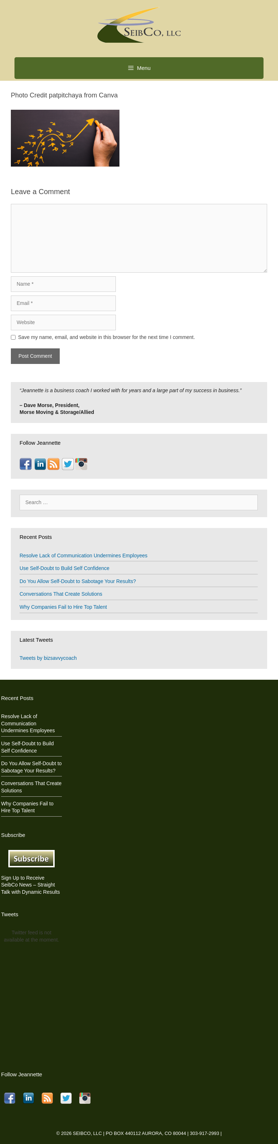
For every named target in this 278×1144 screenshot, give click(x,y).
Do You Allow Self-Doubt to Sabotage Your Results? (78, 581)
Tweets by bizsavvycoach (48, 658)
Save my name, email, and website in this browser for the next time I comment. (106, 337)
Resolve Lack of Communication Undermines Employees (83, 555)
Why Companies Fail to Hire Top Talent (63, 607)
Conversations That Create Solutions (61, 594)
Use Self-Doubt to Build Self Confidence (64, 568)
